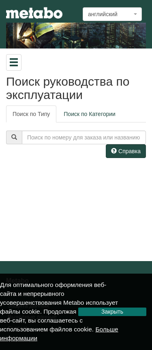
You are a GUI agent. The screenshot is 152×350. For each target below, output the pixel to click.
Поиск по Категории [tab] (90, 114)
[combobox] (112, 14)
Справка (126, 151)
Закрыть (112, 311)
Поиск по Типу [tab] (31, 114)
